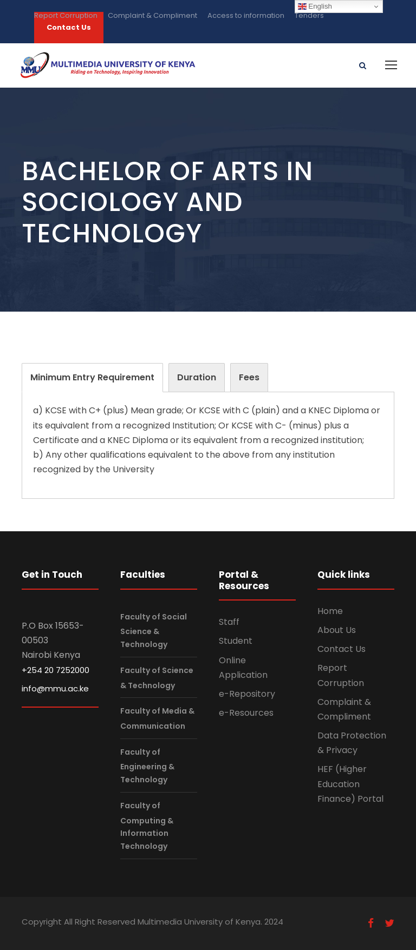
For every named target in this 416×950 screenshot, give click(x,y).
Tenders (309, 15)
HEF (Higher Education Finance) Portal (350, 783)
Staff (229, 622)
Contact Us (341, 649)
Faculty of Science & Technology (156, 677)
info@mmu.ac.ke (55, 688)
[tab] (92, 377)
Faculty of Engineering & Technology (147, 766)
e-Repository (247, 694)
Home (330, 611)
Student (235, 641)
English (315, 6)
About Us (336, 630)
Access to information (245, 15)
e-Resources (246, 713)
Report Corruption (66, 15)
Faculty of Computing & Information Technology (146, 826)
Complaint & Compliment (152, 15)
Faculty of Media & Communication (157, 718)
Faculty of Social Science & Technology (153, 630)
